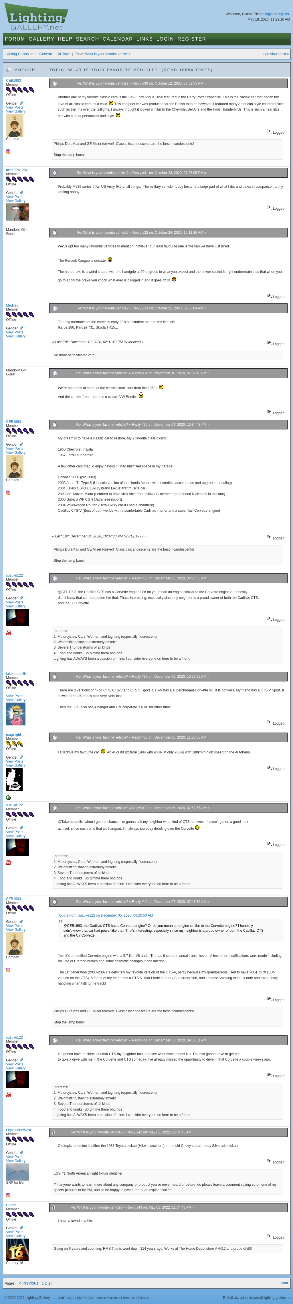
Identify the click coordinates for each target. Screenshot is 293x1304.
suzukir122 (14, 575)
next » (284, 54)
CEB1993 (13, 81)
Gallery (41, 39)
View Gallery (15, 111)
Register (191, 39)
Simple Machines (108, 1297)
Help (65, 39)
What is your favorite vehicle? (107, 54)
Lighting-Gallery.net (20, 54)
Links (144, 39)
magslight (13, 735)
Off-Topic (63, 54)
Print (284, 1283)
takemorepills (16, 674)
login (269, 14)
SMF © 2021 (86, 1297)
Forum (15, 39)
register (283, 14)
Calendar (118, 39)
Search (87, 39)
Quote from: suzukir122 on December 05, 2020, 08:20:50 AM (106, 915)
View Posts (14, 107)
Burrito (11, 1205)
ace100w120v (16, 170)
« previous (270, 54)
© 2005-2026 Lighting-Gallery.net (29, 1298)
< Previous (28, 1283)
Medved (12, 305)
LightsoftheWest (18, 1130)
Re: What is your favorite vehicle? (102, 83)
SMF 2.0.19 (66, 1297)
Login (165, 39)
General (45, 54)
